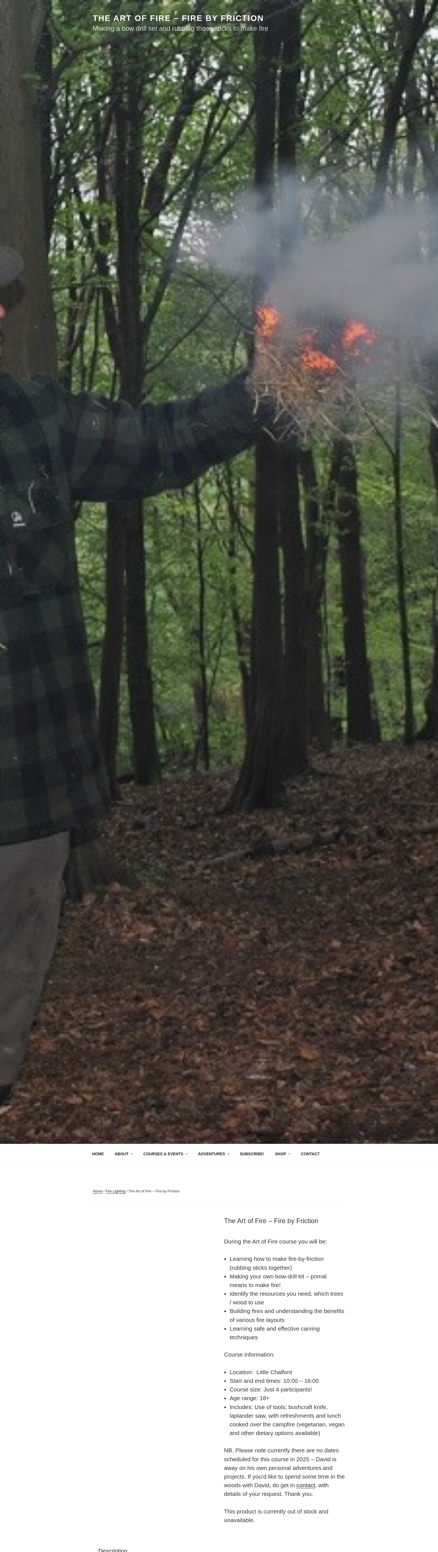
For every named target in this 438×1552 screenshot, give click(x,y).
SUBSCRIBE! (252, 1154)
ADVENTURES (214, 1154)
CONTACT (310, 1154)
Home (98, 1191)
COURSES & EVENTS (166, 1154)
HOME (98, 1154)
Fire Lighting (116, 1191)
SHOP (283, 1154)
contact (305, 1485)
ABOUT (124, 1154)
